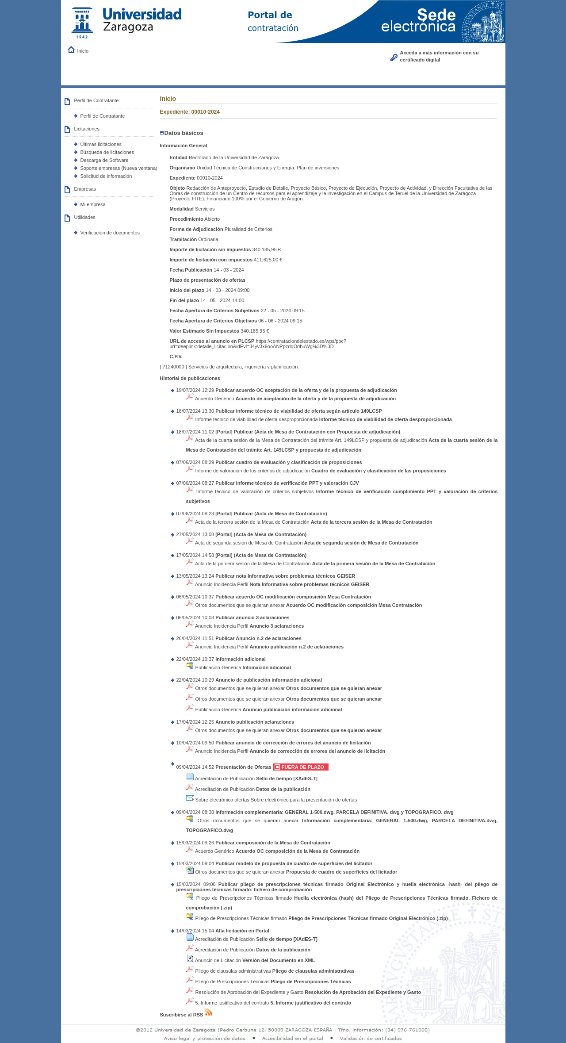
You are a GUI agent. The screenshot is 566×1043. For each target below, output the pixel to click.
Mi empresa (93, 204)
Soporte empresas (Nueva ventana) (118, 168)
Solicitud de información (106, 176)
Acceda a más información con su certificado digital (439, 56)
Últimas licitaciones (101, 144)
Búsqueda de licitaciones (107, 152)
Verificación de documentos (110, 232)
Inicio (83, 51)
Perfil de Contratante (102, 116)
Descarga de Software (104, 160)
